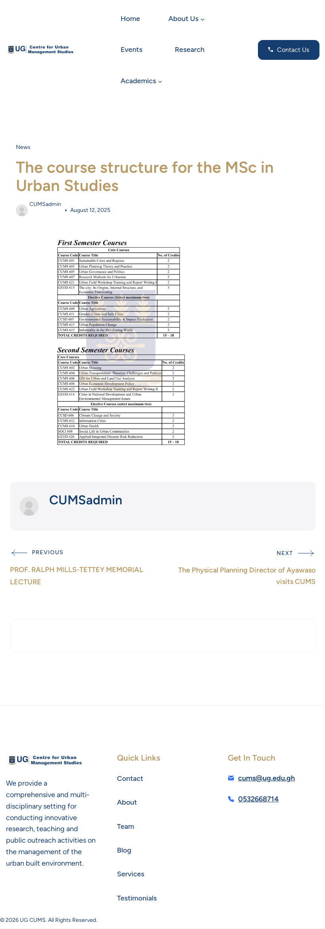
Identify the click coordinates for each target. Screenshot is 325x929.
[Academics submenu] (160, 81)
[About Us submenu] (202, 19)
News (23, 147)
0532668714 (258, 799)
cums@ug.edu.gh (266, 778)
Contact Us (293, 49)
